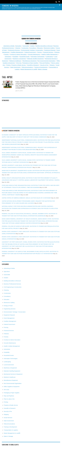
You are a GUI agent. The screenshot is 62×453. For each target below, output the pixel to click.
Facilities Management (17, 52)
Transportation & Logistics (11, 430)
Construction (25, 48)
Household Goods (24, 56)
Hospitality (15, 56)
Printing (8, 65)
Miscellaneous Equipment (29, 60)
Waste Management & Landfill (29, 69)
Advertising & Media (8, 46)
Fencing (39, 52)
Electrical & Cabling (49, 48)
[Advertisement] (31, 24)
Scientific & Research (33, 65)
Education (40, 48)
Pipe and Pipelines (45, 63)
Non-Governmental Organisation (46, 60)
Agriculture (18, 46)
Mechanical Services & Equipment (13, 374)
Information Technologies (37, 56)
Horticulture (8, 56)
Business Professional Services (12, 284)
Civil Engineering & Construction (12, 287)
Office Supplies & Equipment (11, 386)
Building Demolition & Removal (12, 280)
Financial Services (48, 52)
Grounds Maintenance (34, 54)
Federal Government (30, 52)
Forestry (6, 54)
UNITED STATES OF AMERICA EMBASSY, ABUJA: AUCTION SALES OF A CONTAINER (26, 198)
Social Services (8, 417)
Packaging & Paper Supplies (30, 63)
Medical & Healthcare (15, 60)
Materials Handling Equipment (35, 58)
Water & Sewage (42, 69)
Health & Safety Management (49, 54)
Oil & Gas (18, 63)
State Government (15, 67)
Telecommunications (27, 67)
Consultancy (33, 48)
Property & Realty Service (19, 65)
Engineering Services (14, 50)
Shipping (52, 65)
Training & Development (40, 67)
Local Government (9, 364)
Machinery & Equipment (19, 58)
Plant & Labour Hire (9, 399)
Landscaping (49, 56)
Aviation (32, 46)
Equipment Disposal (49, 50)
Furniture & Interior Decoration (18, 54)
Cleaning (17, 48)
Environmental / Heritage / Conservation (32, 50)
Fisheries (56, 52)
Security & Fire (44, 65)
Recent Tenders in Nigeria (11, 130)
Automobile (26, 46)
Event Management (9, 318)
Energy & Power (8, 305)
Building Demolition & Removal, (44, 46)
